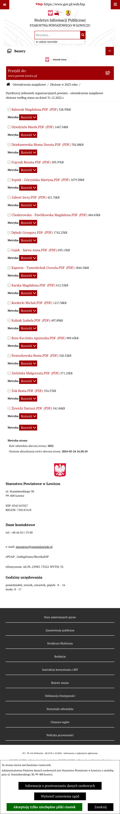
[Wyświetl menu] (115, 4)
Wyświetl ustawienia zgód (60, 796)
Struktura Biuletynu (60, 643)
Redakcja (60, 656)
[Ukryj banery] (110, 51)
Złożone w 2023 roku (64, 84)
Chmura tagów (60, 722)
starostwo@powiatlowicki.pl (34, 547)
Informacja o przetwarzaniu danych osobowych (60, 786)
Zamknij (100, 807)
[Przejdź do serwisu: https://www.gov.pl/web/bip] (60, 4)
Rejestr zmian (60, 683)
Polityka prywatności (60, 735)
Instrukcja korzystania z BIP (60, 670)
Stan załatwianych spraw (60, 617)
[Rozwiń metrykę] (28, 117)
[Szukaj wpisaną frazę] (83, 35)
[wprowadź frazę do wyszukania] (57, 35)
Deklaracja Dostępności (60, 696)
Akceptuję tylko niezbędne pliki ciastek (44, 807)
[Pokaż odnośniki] (4, 4)
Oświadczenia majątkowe (29, 84)
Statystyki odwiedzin (60, 709)
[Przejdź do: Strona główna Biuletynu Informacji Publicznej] (8, 85)
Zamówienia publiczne (60, 630)
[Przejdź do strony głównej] (60, 19)
